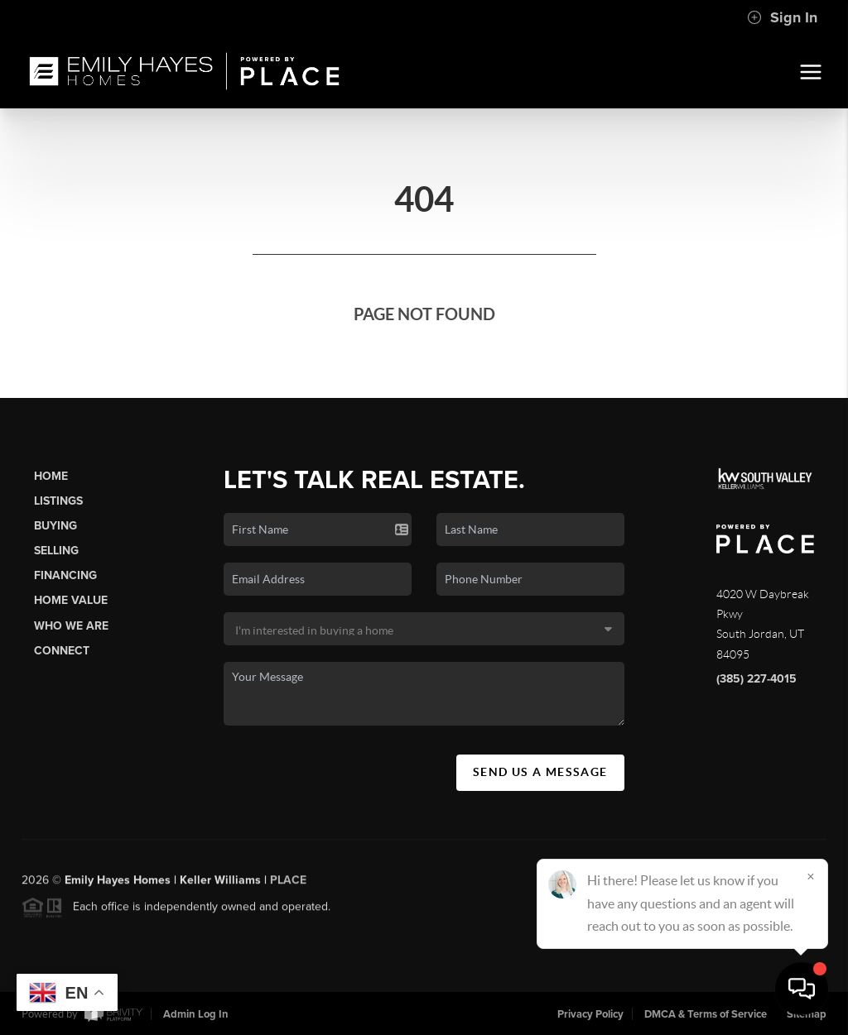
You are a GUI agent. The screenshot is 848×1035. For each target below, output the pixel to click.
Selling (56, 551)
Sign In (782, 17)
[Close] (810, 876)
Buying (55, 526)
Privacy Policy (590, 1014)
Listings (58, 501)
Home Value (71, 600)
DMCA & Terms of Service (705, 1014)
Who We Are (71, 626)
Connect (61, 651)
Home (51, 476)
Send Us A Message (540, 772)
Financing (65, 575)
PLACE (288, 886)
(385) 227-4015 (756, 679)
